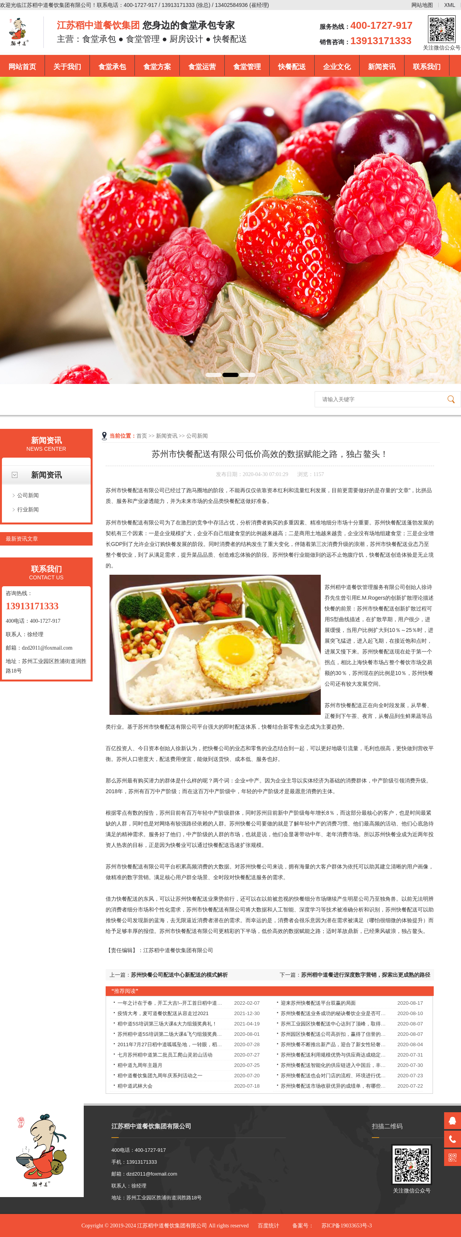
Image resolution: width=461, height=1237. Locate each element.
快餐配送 (292, 67)
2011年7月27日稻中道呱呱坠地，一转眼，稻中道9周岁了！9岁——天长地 (200, 1044)
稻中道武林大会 (135, 1086)
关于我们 (67, 67)
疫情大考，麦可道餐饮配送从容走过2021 (163, 1013)
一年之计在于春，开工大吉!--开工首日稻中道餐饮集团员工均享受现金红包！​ (202, 1003)
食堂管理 (247, 67)
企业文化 (337, 67)
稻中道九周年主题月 (140, 1065)
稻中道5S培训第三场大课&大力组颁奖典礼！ (167, 1024)
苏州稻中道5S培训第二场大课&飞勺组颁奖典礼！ (172, 1034)
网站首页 (22, 67)
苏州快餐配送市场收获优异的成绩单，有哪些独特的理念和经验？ (353, 1086)
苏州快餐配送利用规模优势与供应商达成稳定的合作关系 (343, 1055)
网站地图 (422, 5)
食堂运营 (202, 67)
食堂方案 (157, 67)
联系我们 (427, 67)
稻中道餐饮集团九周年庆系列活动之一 (160, 1075)
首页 (141, 436)
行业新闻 (28, 509)
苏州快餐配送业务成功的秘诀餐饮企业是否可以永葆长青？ (346, 1013)
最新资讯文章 (22, 539)
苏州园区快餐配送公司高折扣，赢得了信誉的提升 (336, 1034)
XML (449, 5)
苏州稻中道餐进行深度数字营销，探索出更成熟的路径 (365, 975)
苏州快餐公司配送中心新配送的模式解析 (179, 975)
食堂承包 (112, 67)
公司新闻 (28, 495)
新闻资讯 (382, 67)
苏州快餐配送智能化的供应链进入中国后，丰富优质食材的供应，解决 (358, 1065)
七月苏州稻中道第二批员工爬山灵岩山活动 (165, 1055)
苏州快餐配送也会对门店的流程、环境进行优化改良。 (341, 1075)
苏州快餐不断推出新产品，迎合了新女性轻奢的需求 (338, 1044)
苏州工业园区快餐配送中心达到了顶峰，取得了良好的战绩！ (348, 1024)
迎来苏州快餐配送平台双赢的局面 (318, 1003)
